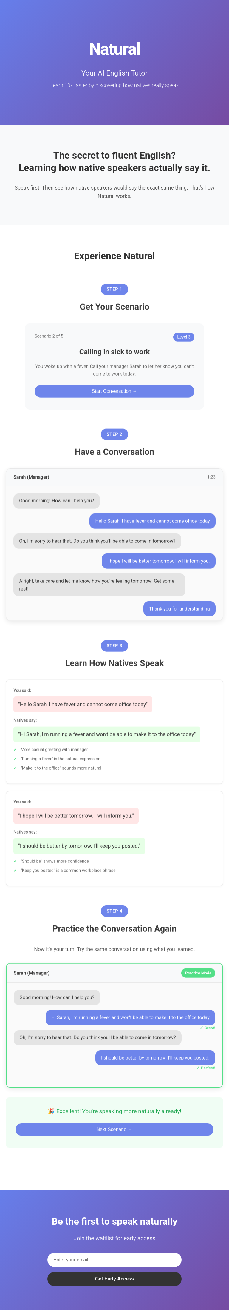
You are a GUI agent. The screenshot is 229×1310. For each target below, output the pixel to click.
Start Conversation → (114, 394)
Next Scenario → (115, 1133)
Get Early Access (114, 1278)
